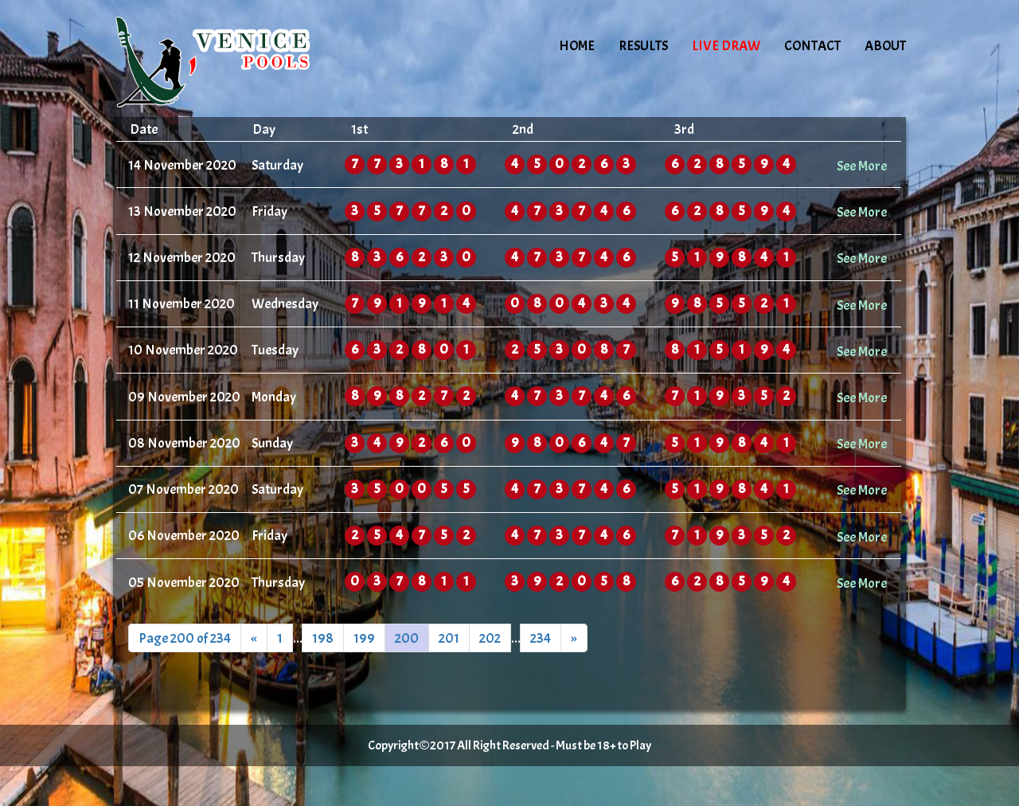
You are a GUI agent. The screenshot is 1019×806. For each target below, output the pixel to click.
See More (862, 165)
